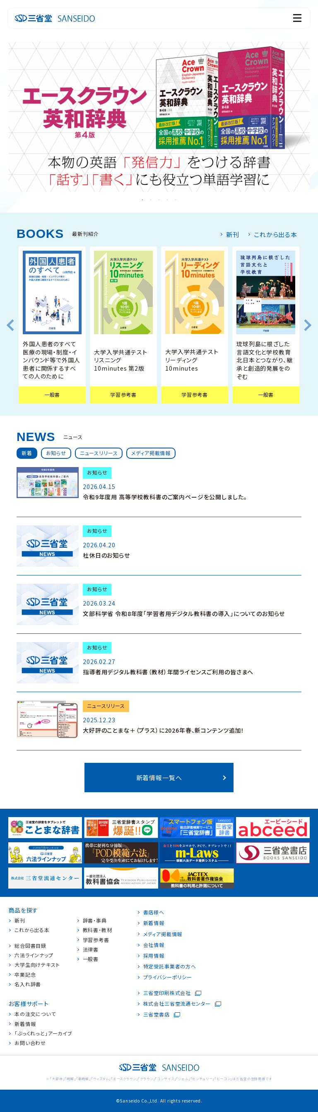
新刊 (232, 234)
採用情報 (153, 955)
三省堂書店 (156, 1014)
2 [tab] (151, 200)
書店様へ (153, 912)
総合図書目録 (30, 945)
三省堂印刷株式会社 (167, 993)
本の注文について (35, 1014)
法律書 (91, 949)
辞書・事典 (95, 920)
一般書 (91, 959)
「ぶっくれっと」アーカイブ (43, 1033)
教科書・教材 (97, 930)
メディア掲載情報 (163, 934)
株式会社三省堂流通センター (177, 1003)
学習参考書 (96, 940)
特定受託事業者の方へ (169, 966)
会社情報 (153, 945)
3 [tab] (159, 200)
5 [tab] (175, 200)
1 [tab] (142, 200)
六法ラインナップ (33, 955)
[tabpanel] (159, 116)
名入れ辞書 (27, 984)
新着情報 (25, 1024)
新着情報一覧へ (159, 777)
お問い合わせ (30, 1043)
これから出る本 (275, 234)
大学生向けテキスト (37, 964)
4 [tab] (167, 200)
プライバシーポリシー (167, 977)
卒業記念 (25, 974)
